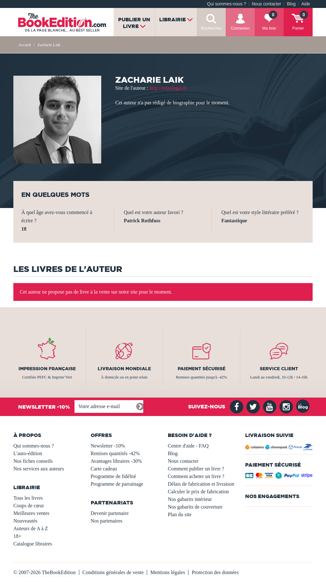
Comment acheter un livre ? (196, 476)
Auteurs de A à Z (30, 528)
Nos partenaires (107, 521)
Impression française (47, 368)
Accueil (24, 44)
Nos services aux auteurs (38, 468)
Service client (279, 368)
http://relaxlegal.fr (168, 88)
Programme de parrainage (117, 484)
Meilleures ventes (31, 513)
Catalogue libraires (32, 543)
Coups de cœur (28, 505)
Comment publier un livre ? (196, 468)
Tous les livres (28, 498)
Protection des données (215, 572)
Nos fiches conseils (33, 461)
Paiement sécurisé (201, 368)
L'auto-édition (27, 453)
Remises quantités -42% (115, 453)
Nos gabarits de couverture (195, 507)
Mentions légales (167, 572)
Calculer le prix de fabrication (198, 491)
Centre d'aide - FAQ (188, 445)
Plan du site (180, 514)
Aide (305, 4)
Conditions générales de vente (113, 572)
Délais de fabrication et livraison (201, 484)
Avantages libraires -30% (116, 461)
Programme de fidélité (113, 476)
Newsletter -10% (108, 445)
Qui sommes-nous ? (226, 4)
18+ (17, 536)
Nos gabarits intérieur (190, 499)
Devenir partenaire (110, 513)
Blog (291, 4)
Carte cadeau (104, 468)
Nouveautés (25, 521)
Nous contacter (266, 4)
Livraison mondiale (124, 368)
